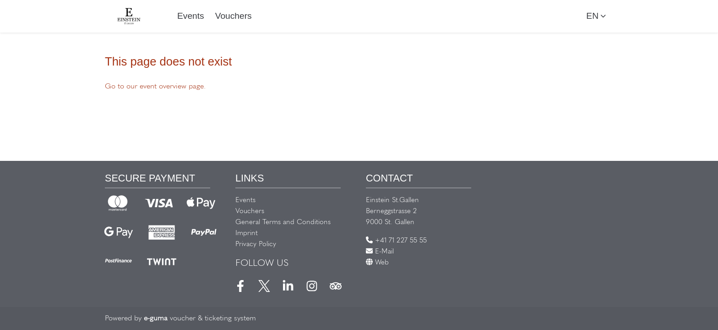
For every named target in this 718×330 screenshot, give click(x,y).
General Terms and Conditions (283, 222)
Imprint (246, 233)
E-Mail (380, 251)
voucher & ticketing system (200, 318)
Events (190, 16)
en (592, 16)
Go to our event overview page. (155, 86)
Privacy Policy (255, 244)
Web (377, 262)
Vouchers (233, 16)
